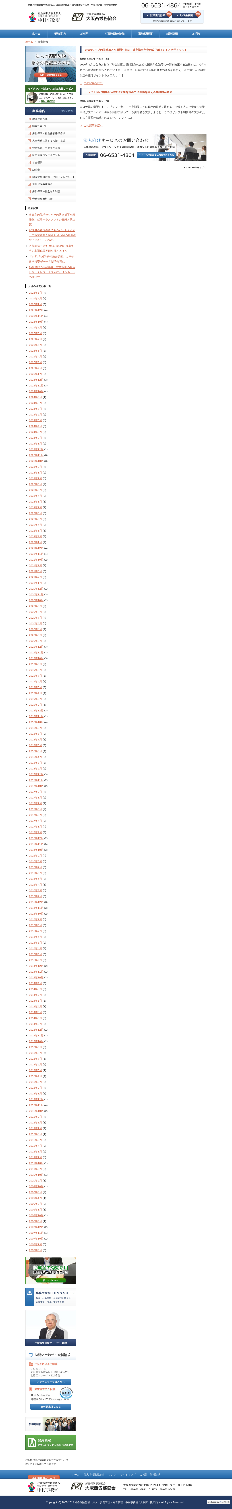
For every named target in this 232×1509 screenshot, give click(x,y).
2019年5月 (35, 687)
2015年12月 (36, 901)
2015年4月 (35, 948)
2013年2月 (35, 1087)
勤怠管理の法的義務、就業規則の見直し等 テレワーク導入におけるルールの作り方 (52, 272)
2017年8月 (35, 797)
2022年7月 (35, 507)
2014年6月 (35, 1000)
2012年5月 (35, 1139)
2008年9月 (35, 1221)
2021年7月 (35, 577)
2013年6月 (35, 1064)
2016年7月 (35, 867)
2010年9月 (35, 1180)
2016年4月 (35, 884)
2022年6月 (35, 513)
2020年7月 (35, 617)
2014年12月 (36, 965)
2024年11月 (36, 385)
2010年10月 (36, 1174)
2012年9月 (35, 1116)
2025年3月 (35, 362)
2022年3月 (35, 530)
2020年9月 (35, 606)
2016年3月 (35, 890)
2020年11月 (36, 594)
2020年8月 (35, 611)
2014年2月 (35, 1023)
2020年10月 (36, 600)
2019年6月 (35, 681)
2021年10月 (36, 559)
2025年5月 (35, 350)
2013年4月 (35, 1076)
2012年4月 (35, 1145)
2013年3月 (35, 1081)
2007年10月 (36, 1238)
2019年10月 (36, 658)
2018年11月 (36, 716)
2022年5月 (35, 518)
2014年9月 (35, 983)
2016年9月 (35, 855)
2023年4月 (35, 495)
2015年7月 (35, 930)
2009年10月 (36, 1186)
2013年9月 (35, 1047)
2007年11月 (36, 1232)
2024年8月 (35, 402)
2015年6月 (35, 936)
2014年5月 (35, 1006)
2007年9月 (35, 1244)
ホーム (75, 1474)
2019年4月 (35, 693)
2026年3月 (35, 292)
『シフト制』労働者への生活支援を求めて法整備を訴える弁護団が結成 (128, 92)
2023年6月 (35, 484)
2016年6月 (35, 872)
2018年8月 (35, 733)
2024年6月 (35, 414)
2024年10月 (36, 391)
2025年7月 (35, 339)
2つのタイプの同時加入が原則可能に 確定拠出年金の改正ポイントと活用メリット (136, 49)
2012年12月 (36, 1099)
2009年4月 (35, 1197)
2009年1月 (35, 1209)
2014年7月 (35, 994)
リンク (112, 1474)
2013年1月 (35, 1093)
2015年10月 (36, 913)
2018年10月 (36, 722)
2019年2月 (35, 704)
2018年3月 (35, 762)
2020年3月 (35, 635)
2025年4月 (35, 356)
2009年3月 (35, 1203)
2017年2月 (35, 832)
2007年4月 (35, 1250)
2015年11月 (36, 907)
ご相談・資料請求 (150, 1474)
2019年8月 (35, 669)
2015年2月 (35, 960)
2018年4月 (35, 756)
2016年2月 (35, 896)
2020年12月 (36, 588)
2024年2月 (35, 437)
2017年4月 (35, 820)
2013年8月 (35, 1052)
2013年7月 (35, 1058)
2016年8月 (35, 861)
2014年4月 (35, 1012)
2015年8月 (35, 925)
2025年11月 (36, 315)
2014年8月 (35, 989)
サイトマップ (128, 1474)
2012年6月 (35, 1134)
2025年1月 (35, 373)
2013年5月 (35, 1070)
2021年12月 (36, 547)
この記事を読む (93, 83)
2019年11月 (36, 652)
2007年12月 (36, 1226)
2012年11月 (36, 1105)
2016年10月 (36, 849)
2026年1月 (35, 304)
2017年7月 (35, 803)
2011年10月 (36, 1163)
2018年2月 (35, 768)
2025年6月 (35, 344)
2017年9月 (35, 791)
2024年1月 (35, 443)
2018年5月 (35, 751)
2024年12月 (36, 379)
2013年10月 (36, 1041)
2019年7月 (35, 675)
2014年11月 (36, 971)
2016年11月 (36, 843)
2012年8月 (35, 1122)
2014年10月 (36, 977)
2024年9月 (35, 397)
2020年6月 (35, 623)
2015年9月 (35, 919)
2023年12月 (36, 449)
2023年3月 (35, 501)
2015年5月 (35, 942)
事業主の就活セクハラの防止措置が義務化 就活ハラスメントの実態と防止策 (52, 219)
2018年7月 (35, 739)
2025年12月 (36, 310)
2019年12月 (36, 646)
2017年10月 (36, 785)
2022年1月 (35, 542)
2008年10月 (36, 1215)
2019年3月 (35, 698)
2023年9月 (35, 466)
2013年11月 (36, 1035)
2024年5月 (35, 420)
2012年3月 (35, 1151)
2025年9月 (35, 327)
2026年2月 (35, 298)
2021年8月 (35, 571)
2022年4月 (35, 524)
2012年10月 (36, 1110)
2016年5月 (35, 878)
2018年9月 (35, 727)
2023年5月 (35, 489)
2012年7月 (35, 1128)
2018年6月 (35, 745)
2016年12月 (36, 838)
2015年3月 (35, 954)
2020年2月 (35, 640)
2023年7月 (35, 478)
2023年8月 (35, 472)
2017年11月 (36, 780)
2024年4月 (35, 426)
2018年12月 (36, 710)
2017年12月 (36, 774)
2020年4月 (35, 629)
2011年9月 (35, 1168)
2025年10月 (36, 321)
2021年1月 (35, 582)
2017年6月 (35, 809)
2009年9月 (35, 1192)
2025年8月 (35, 333)
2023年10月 (36, 460)
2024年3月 (35, 431)
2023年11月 (36, 455)
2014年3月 (35, 1018)
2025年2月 (35, 368)
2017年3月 (35, 826)
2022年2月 (35, 536)
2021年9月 (35, 565)
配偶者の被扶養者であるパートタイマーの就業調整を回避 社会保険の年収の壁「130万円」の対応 (52, 235)
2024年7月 (35, 408)
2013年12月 (36, 1029)
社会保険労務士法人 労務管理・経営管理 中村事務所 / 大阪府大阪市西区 (118, 1502)
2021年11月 (36, 553)
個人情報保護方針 (94, 1474)
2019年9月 (35, 664)
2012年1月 (35, 1157)
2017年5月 (35, 814)
